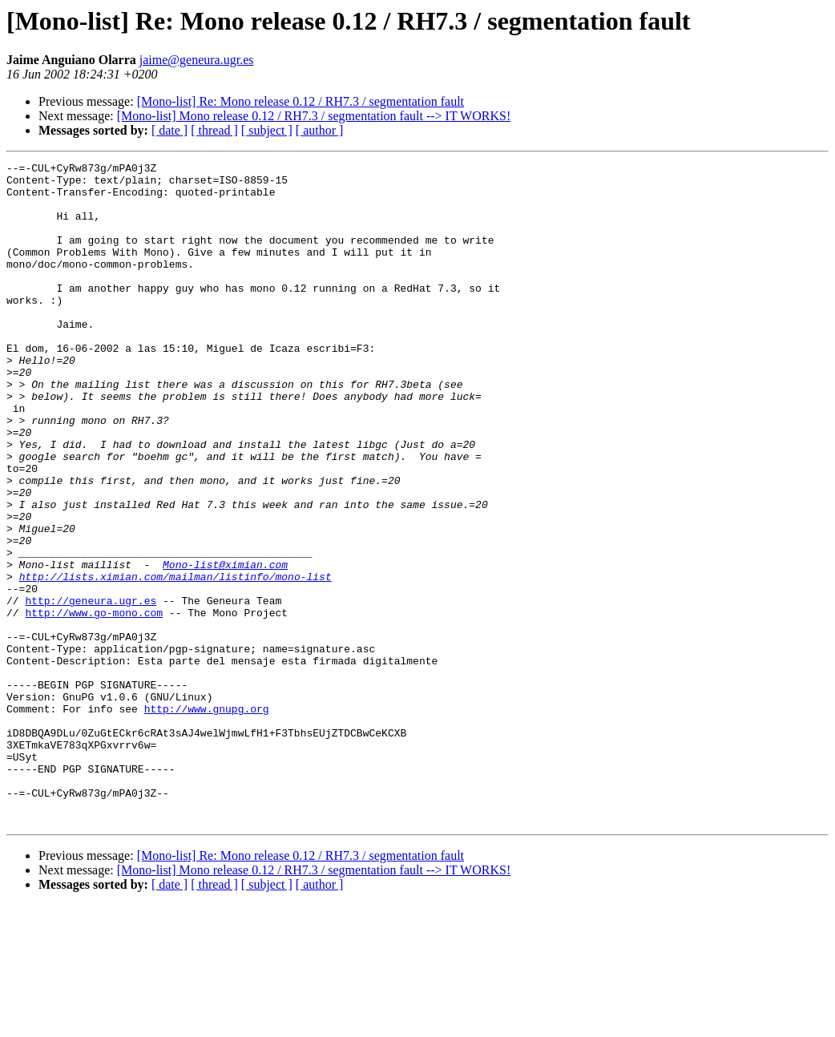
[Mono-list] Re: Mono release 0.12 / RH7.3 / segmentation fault (300, 101)
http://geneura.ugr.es (90, 689)
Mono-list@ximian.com (225, 646)
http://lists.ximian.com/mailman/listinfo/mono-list (175, 660)
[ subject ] (266, 130)
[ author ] (320, 130)
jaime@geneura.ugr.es (196, 60)
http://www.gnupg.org (206, 819)
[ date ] (169, 130)
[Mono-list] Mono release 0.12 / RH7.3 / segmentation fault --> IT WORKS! (313, 116)
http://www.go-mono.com (94, 703)
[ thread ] (214, 130)
